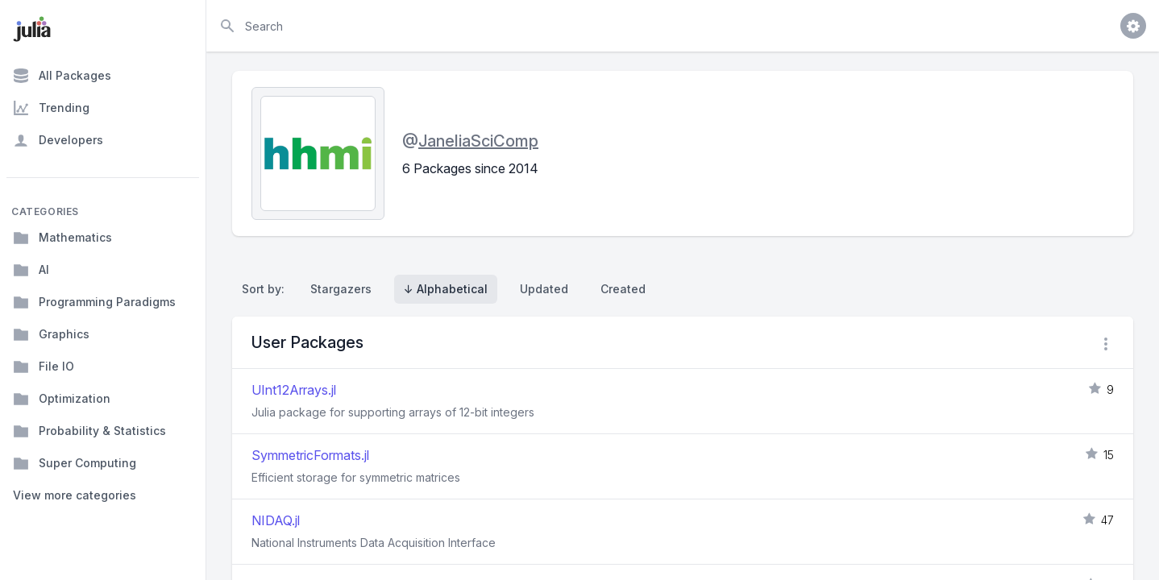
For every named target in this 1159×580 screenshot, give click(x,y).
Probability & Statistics (89, 431)
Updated (544, 289)
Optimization (61, 399)
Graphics (51, 334)
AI (31, 270)
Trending (51, 108)
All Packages (62, 76)
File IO (43, 366)
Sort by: (266, 289)
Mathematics (62, 238)
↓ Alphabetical (446, 289)
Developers (58, 140)
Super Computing (74, 463)
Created (623, 289)
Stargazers (341, 289)
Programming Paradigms (94, 302)
